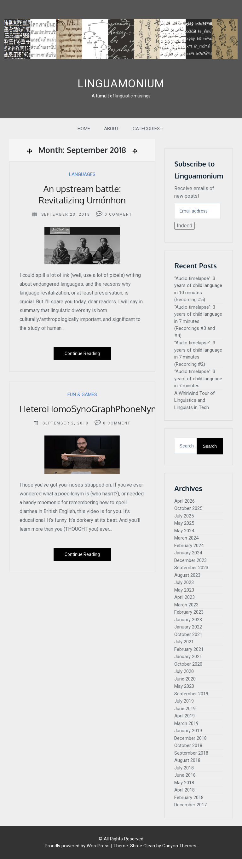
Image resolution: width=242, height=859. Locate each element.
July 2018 (184, 768)
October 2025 (188, 508)
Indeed (184, 225)
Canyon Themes (179, 846)
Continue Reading (82, 353)
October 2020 (188, 664)
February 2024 (189, 545)
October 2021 (188, 634)
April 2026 (184, 501)
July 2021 (184, 642)
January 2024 (188, 553)
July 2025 (184, 516)
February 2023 (189, 612)
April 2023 (184, 597)
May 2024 (184, 531)
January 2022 (188, 627)
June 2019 (185, 708)
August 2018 (187, 760)
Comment (120, 214)
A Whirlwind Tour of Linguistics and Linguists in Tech (194, 400)
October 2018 (188, 745)
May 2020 (184, 686)
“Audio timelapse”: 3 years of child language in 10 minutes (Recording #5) (198, 289)
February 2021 (189, 649)
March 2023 (186, 605)
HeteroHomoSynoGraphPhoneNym (89, 408)
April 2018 (184, 790)
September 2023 (191, 567)
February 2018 (189, 797)
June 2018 (185, 775)
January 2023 (188, 619)
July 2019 (184, 701)
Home (84, 128)
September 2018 (191, 753)
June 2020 (185, 679)
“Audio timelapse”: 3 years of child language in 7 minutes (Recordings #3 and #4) (198, 321)
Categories (146, 128)
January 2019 (188, 730)
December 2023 (190, 560)
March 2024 (186, 538)
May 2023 (184, 590)
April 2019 (184, 716)
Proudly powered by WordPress (77, 846)
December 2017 (190, 805)
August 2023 (187, 575)
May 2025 (184, 523)
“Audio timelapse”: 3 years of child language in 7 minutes (198, 379)
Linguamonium (121, 83)
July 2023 (184, 582)
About (111, 128)
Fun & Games (82, 394)
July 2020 (184, 671)
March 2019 (186, 723)
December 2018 (190, 738)
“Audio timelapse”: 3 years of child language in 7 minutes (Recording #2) (198, 353)
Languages (82, 174)
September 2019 (191, 694)
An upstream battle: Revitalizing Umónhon (82, 194)
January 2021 (188, 656)
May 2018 (184, 783)
